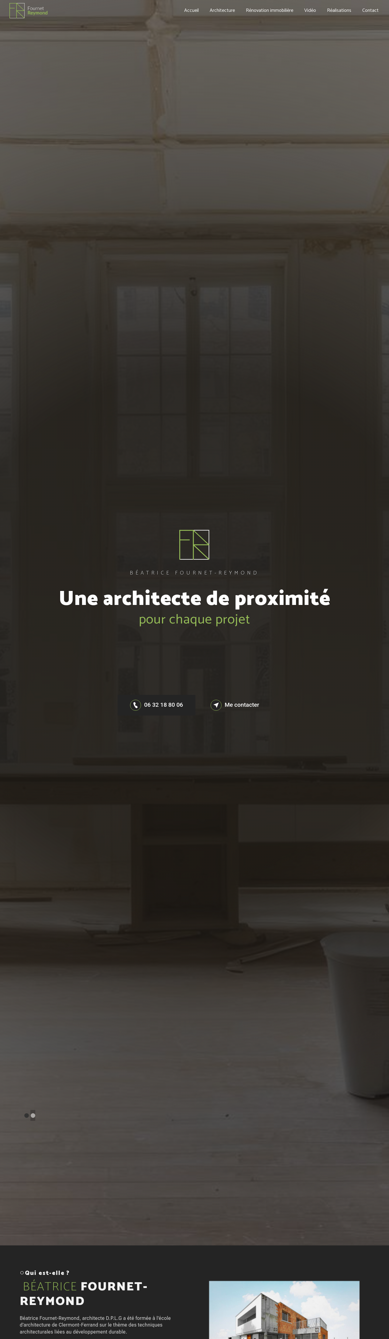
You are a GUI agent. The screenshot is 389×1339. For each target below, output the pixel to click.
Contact (370, 10)
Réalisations (339, 10)
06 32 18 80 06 (156, 705)
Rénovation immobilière (269, 10)
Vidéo (310, 10)
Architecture (222, 10)
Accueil (191, 10)
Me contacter (235, 705)
